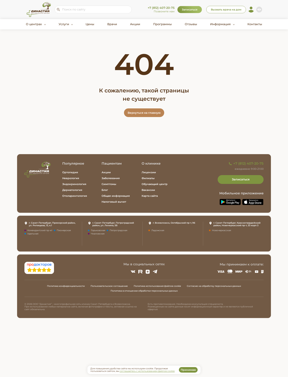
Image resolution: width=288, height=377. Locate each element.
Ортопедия (70, 172)
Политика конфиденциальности (66, 286)
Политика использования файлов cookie (157, 286)
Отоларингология (74, 196)
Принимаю (188, 369)
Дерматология (72, 190)
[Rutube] (140, 271)
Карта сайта (150, 196)
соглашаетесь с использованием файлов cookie (147, 371)
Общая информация (116, 196)
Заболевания (111, 178)
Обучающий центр (155, 184)
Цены (90, 24)
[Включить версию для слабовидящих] (259, 9)
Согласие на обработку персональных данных (214, 286)
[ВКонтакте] (133, 271)
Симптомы (109, 184)
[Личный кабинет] (251, 9)
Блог (105, 190)
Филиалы (148, 178)
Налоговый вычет (114, 201)
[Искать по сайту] (58, 9)
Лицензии (149, 172)
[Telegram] (155, 271)
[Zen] (147, 271)
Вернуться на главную (144, 112)
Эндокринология (74, 184)
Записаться (189, 9)
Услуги (64, 24)
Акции (135, 24)
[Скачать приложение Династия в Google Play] (230, 202)
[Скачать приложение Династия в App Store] (253, 202)
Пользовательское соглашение (109, 286)
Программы (162, 24)
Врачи (112, 24)
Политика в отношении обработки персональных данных (144, 291)
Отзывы (191, 24)
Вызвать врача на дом (226, 9)
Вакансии (148, 190)
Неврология (70, 178)
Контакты (254, 24)
